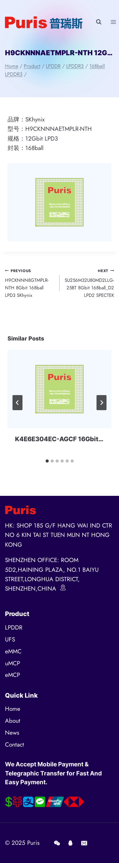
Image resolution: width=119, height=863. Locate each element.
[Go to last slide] (17, 402)
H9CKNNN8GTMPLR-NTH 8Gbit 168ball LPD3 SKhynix (30, 283)
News (12, 732)
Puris (33, 843)
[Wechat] (57, 843)
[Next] (102, 402)
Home (12, 709)
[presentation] (59, 389)
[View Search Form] (98, 22)
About (12, 720)
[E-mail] (84, 843)
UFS (10, 639)
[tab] (47, 461)
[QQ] (71, 843)
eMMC (13, 651)
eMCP (12, 675)
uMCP (12, 663)
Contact (14, 744)
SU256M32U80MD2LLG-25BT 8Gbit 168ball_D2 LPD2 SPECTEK (89, 283)
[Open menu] (113, 22)
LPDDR (13, 627)
